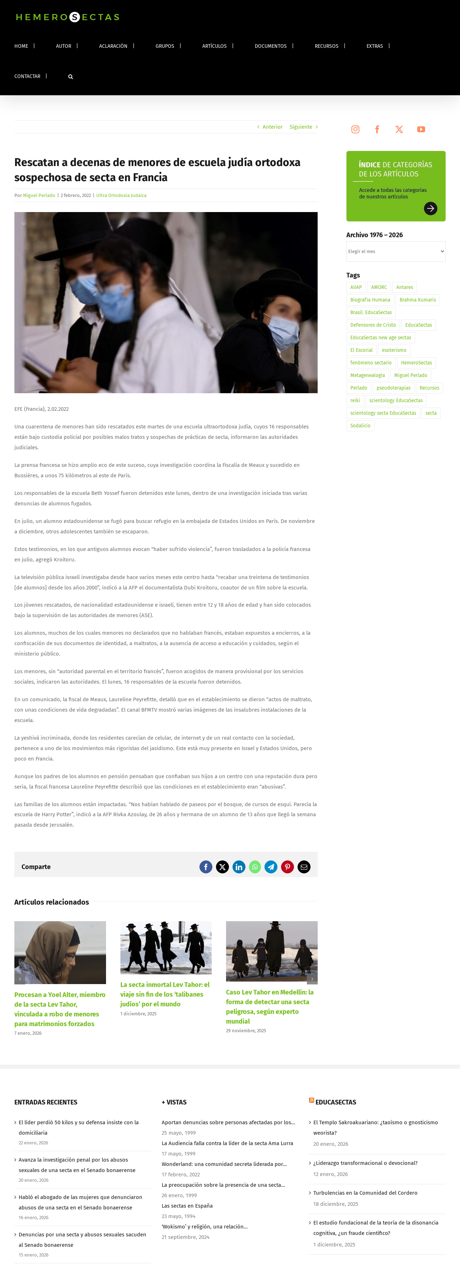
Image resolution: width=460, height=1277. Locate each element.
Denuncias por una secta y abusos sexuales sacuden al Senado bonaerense (82, 1239)
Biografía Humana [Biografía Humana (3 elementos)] (370, 300)
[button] (70, 76)
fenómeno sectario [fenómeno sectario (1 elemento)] (371, 363)
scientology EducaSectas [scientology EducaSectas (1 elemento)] (396, 401)
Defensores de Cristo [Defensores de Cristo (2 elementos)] (373, 325)
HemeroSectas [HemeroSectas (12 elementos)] (416, 363)
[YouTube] (421, 129)
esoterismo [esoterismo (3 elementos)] (394, 350)
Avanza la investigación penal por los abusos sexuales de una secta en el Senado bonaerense (77, 1165)
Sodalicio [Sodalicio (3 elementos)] (360, 426)
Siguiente (301, 127)
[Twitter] (399, 129)
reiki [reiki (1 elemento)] (355, 401)
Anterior (273, 127)
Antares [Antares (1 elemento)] (404, 287)
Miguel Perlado (39, 195)
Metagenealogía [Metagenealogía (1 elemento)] (367, 375)
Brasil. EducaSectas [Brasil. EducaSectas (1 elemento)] (371, 312)
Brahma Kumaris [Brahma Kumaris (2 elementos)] (418, 300)
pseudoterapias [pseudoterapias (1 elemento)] (393, 388)
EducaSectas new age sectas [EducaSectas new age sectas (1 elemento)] (380, 338)
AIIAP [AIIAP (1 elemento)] (356, 287)
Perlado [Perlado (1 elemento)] (358, 388)
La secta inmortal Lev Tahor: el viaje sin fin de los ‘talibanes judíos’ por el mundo (165, 994)
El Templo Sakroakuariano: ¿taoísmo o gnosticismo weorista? (375, 1127)
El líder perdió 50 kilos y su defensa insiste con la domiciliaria (79, 1127)
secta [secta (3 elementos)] (431, 413)
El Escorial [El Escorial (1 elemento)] (361, 350)
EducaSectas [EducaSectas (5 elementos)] (418, 325)
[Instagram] (355, 129)
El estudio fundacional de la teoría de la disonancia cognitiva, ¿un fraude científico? (375, 1227)
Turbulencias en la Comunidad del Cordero (365, 1193)
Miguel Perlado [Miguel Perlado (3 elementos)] (410, 375)
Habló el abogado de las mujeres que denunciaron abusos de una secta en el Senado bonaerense (80, 1202)
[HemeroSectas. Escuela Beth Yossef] (166, 302)
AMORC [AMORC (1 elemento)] (379, 287)
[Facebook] (377, 129)
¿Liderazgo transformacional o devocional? (365, 1163)
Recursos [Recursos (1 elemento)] (429, 388)
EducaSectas (336, 1102)
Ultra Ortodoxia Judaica (121, 195)
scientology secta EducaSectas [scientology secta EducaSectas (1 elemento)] (383, 413)
